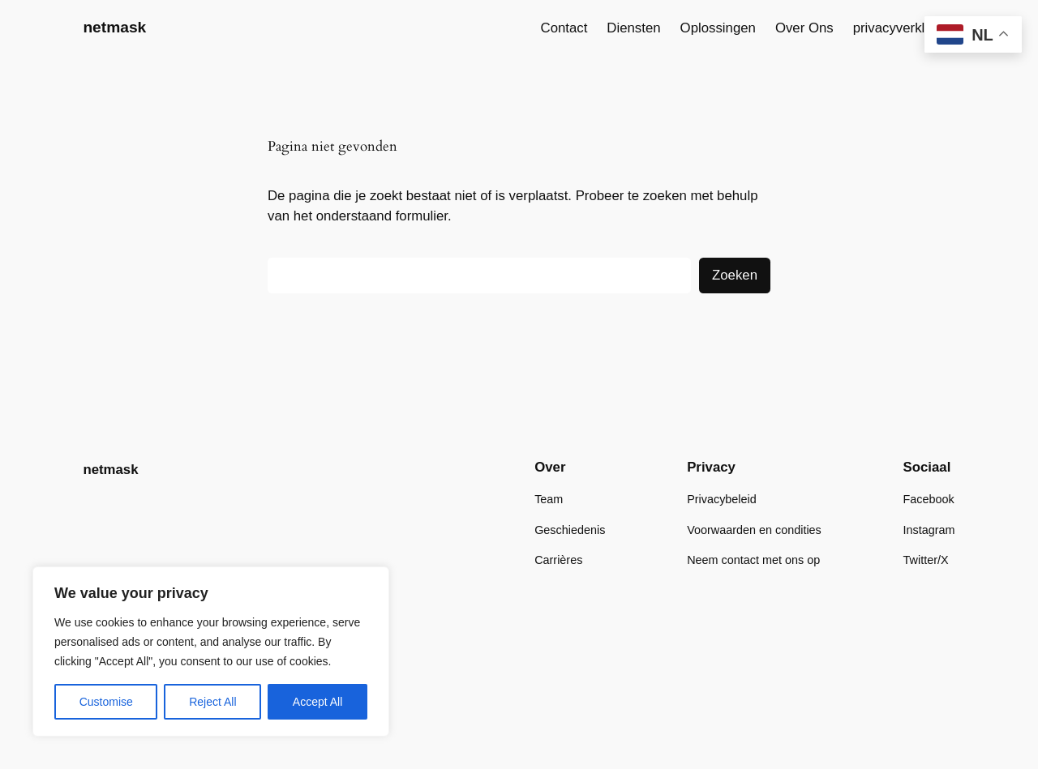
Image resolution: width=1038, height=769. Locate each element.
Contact (564, 28)
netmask (114, 27)
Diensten (633, 28)
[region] (210, 651)
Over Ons (804, 28)
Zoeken (734, 275)
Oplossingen (718, 28)
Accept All (317, 701)
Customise (106, 701)
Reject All (212, 701)
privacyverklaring (904, 28)
